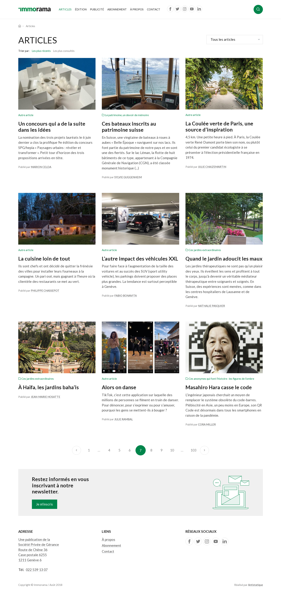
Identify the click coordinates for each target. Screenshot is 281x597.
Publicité (97, 9)
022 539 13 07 (37, 570)
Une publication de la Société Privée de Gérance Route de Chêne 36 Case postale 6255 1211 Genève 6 (38, 549)
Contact (153, 9)
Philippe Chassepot (45, 290)
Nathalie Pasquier (211, 305)
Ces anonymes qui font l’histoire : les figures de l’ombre (219, 378)
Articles (66, 9)
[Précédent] (76, 450)
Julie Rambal (123, 419)
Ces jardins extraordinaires (203, 250)
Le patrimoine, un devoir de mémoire (125, 115)
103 (193, 450)
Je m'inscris (44, 504)
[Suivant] (204, 450)
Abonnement (117, 9)
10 (172, 450)
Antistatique (255, 584)
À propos (137, 9)
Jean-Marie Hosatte (45, 396)
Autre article (25, 115)
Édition (81, 9)
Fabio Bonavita (125, 295)
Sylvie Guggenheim (128, 177)
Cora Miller (207, 424)
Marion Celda (41, 166)
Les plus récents (41, 50)
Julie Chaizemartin (212, 166)
